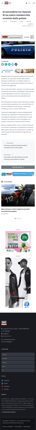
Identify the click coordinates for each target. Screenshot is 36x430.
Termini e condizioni (8, 426)
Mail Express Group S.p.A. (16, 423)
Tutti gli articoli (18, 167)
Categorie (13, 21)
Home (5, 21)
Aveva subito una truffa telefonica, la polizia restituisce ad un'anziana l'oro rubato (16, 158)
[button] (31, 3)
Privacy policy (18, 426)
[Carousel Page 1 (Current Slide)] (15, 218)
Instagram (5, 386)
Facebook (5, 380)
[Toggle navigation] (2, 3)
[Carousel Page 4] (20, 218)
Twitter (4, 383)
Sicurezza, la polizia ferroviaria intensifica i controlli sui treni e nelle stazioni (15, 146)
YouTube (5, 389)
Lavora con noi (6, 336)
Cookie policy (26, 426)
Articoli (21, 21)
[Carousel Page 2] (17, 218)
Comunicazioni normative (8, 412)
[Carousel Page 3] (19, 218)
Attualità (28, 21)
